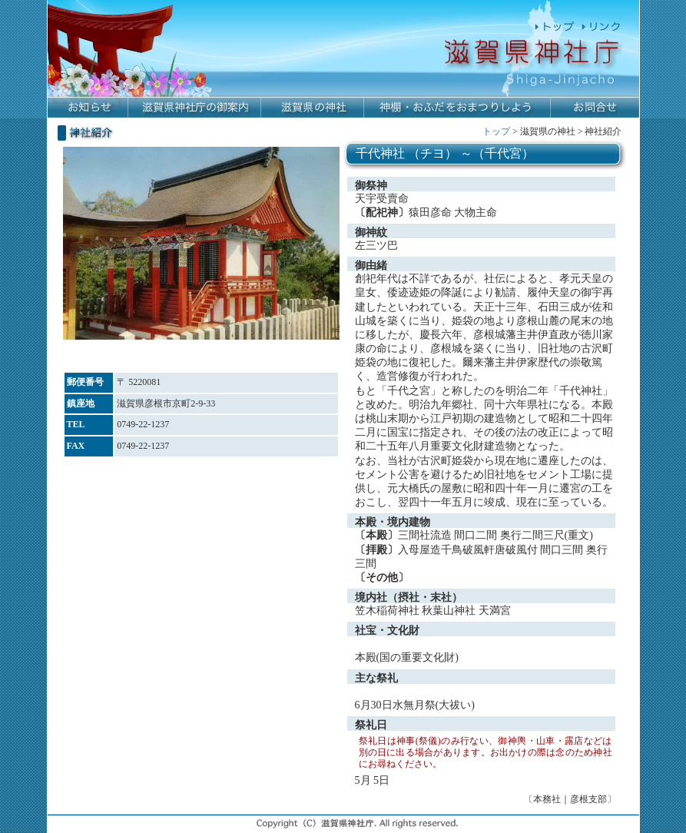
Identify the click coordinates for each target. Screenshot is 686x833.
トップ (496, 131)
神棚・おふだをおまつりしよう (457, 108)
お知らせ (88, 108)
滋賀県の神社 (312, 108)
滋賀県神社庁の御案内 (194, 108)
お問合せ (595, 108)
